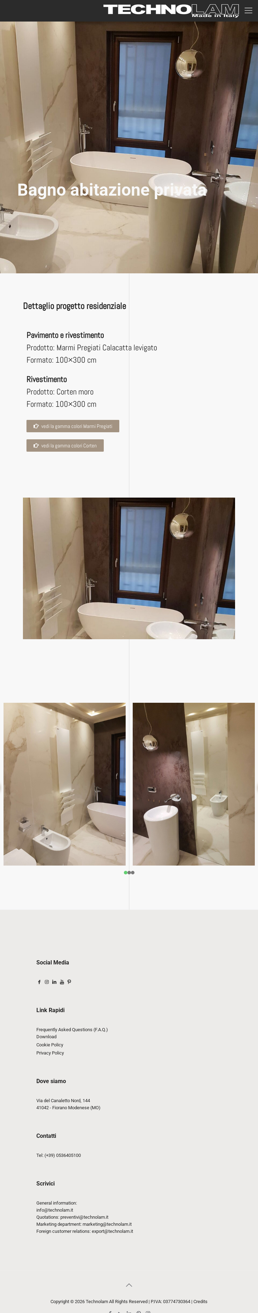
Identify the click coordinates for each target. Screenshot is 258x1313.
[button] (65, 445)
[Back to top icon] (129, 1285)
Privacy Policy (50, 1053)
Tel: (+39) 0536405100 (58, 1155)
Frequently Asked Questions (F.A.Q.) (72, 1029)
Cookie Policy (49, 1044)
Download (46, 1036)
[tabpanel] (64, 784)
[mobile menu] (248, 11)
